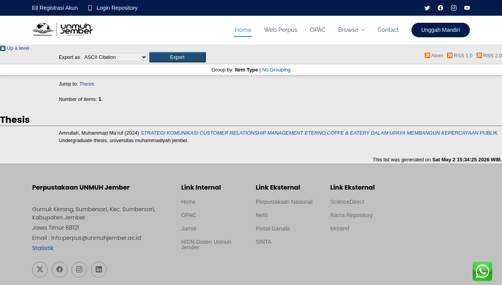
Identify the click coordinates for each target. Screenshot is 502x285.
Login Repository (117, 8)
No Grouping (276, 70)
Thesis (86, 84)
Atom (432, 55)
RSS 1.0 (458, 55)
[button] (177, 57)
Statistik (42, 248)
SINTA (263, 242)
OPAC (318, 29)
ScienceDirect (347, 202)
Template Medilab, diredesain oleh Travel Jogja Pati (282, 260)
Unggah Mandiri (440, 30)
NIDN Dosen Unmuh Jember (206, 244)
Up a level (14, 48)
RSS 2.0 (488, 55)
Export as (69, 57)
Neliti (262, 215)
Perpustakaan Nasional (284, 202)
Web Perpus (280, 29)
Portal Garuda (273, 228)
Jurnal (188, 228)
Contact (388, 29)
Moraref (339, 228)
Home (243, 29)
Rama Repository (351, 215)
